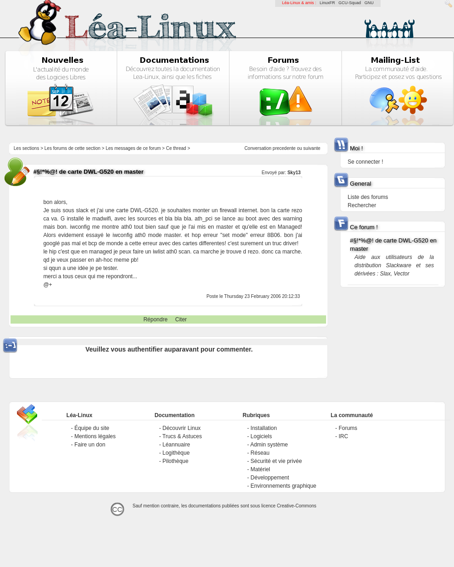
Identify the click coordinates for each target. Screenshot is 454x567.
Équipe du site (91, 428)
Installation (263, 428)
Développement (269, 477)
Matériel (260, 469)
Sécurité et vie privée (276, 461)
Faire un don (89, 444)
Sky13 (294, 172)
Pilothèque (175, 461)
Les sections (26, 148)
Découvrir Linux (181, 428)
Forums (347, 428)
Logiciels (261, 436)
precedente (284, 148)
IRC (343, 436)
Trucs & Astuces (182, 436)
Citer (181, 319)
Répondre (156, 319)
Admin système (269, 444)
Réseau (259, 453)
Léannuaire (176, 444)
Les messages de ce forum (133, 148)
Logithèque (175, 453)
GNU (369, 2)
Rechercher (362, 205)
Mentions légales (95, 436)
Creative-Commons (296, 505)
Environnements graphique (283, 486)
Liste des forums (368, 197)
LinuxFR (327, 2)
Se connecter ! (365, 162)
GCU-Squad (349, 2)
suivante (311, 148)
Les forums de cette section (72, 148)
